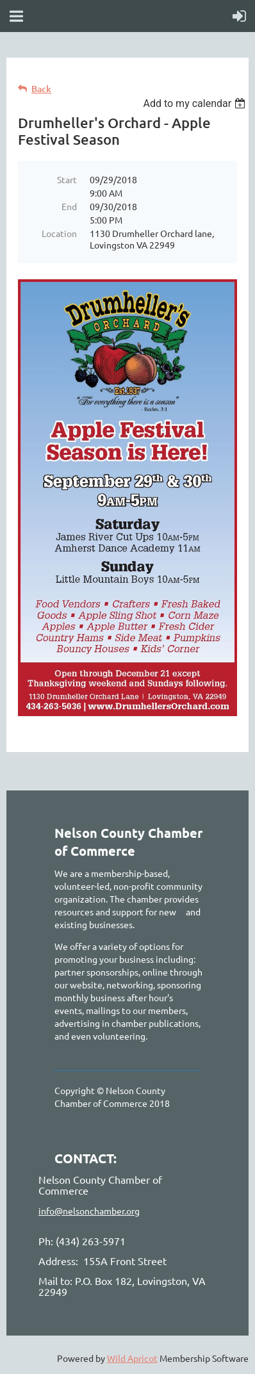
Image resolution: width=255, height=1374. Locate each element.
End (69, 206)
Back (41, 89)
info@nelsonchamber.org (89, 1210)
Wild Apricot (132, 1358)
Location (59, 233)
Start (67, 179)
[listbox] (196, 103)
